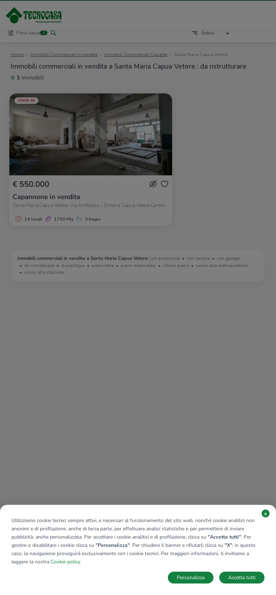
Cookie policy (65, 561)
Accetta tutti (242, 577)
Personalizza (190, 577)
